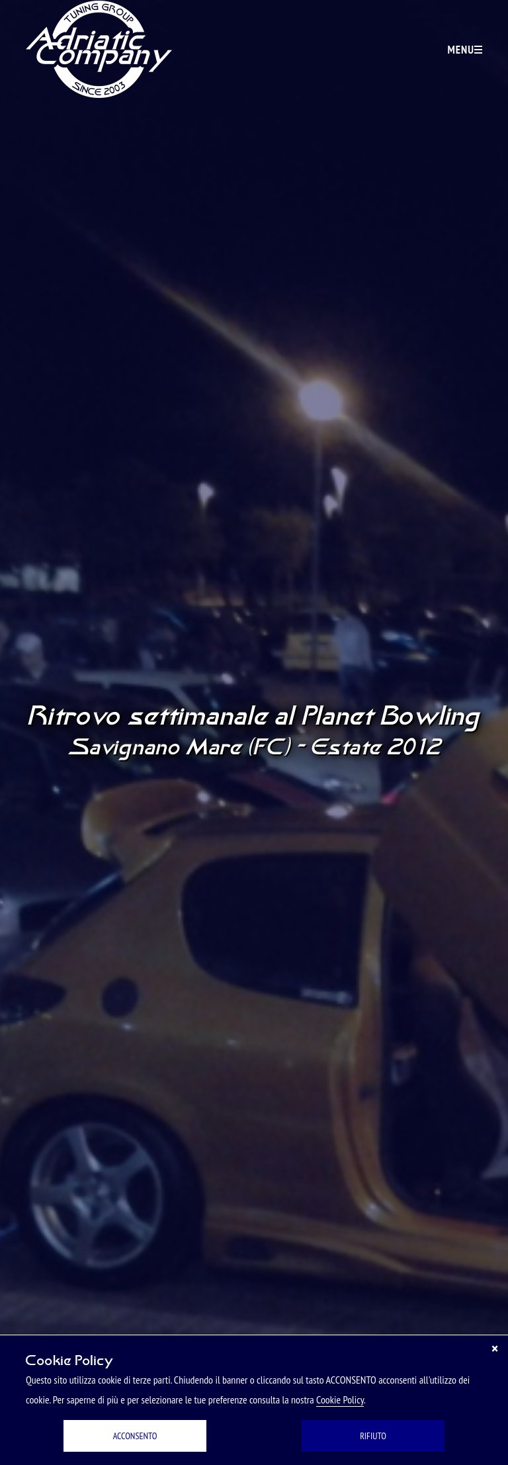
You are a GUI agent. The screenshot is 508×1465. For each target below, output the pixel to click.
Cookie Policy (340, 1399)
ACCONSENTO (135, 1436)
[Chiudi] (495, 1348)
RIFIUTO (373, 1436)
